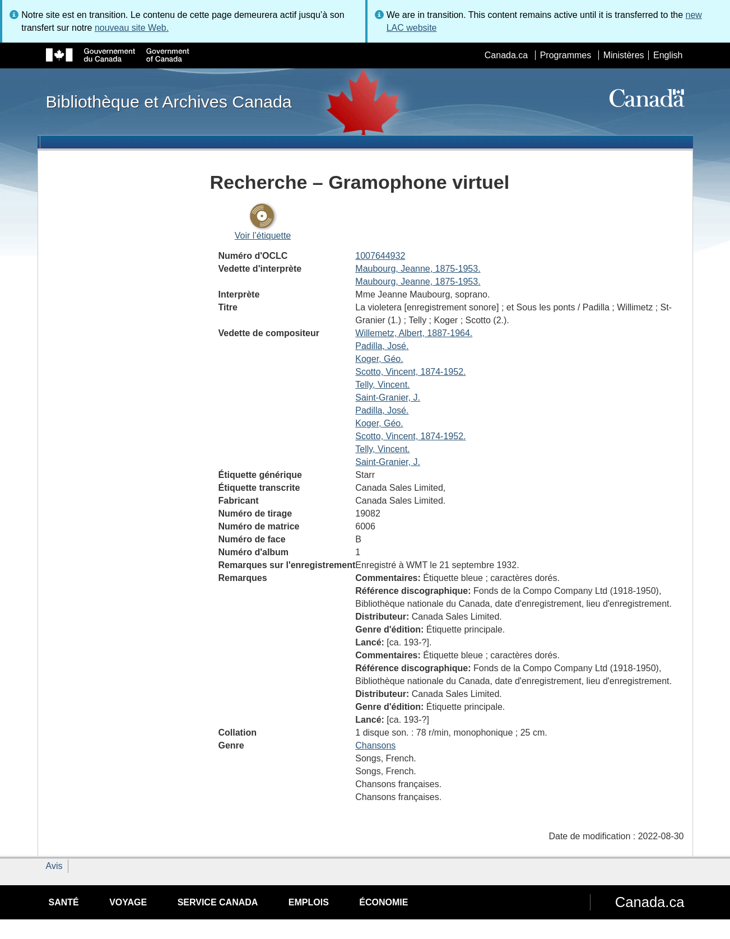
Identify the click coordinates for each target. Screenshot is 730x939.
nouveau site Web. (132, 27)
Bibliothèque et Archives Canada (169, 101)
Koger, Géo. (379, 359)
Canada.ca (506, 55)
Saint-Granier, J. (387, 397)
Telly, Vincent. (382, 384)
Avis (54, 866)
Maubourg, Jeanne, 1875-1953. (417, 268)
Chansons (375, 745)
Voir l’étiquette (263, 235)
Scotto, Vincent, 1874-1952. (410, 371)
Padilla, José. (381, 346)
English (667, 55)
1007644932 (380, 256)
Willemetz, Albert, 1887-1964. (413, 333)
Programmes (566, 55)
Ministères (623, 55)
